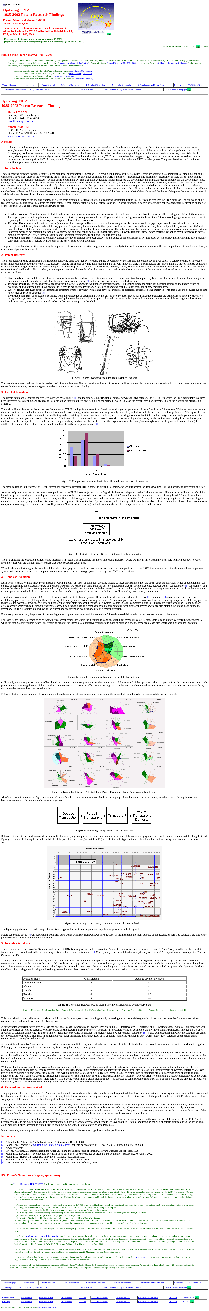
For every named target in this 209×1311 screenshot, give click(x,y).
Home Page (6, 1302)
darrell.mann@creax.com (81, 71)
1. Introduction (28, 85)
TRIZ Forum (173, 1298)
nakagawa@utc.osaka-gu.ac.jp (48, 1307)
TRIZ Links (82, 1298)
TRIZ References (66, 1298)
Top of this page (9, 85)
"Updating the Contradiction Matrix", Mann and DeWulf (26, 89)
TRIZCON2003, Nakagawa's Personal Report (121, 89)
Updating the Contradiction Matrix (73, 63)
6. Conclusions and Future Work (151, 85)
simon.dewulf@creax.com (80, 73)
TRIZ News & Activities (99, 1298)
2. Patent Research (47, 85)
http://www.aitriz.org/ (85, 78)
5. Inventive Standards (121, 85)
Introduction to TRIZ (46, 1298)
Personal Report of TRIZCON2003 (122, 63)
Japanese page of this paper (175, 89)
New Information (26, 1298)
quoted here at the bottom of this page (171, 63)
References (179, 85)
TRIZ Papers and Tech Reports (148, 1298)
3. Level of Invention (70, 85)
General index (8, 1297)
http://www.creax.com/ (64, 76)
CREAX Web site (85, 89)
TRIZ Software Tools (123, 1298)
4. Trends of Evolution (95, 85)
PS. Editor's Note (195, 85)
